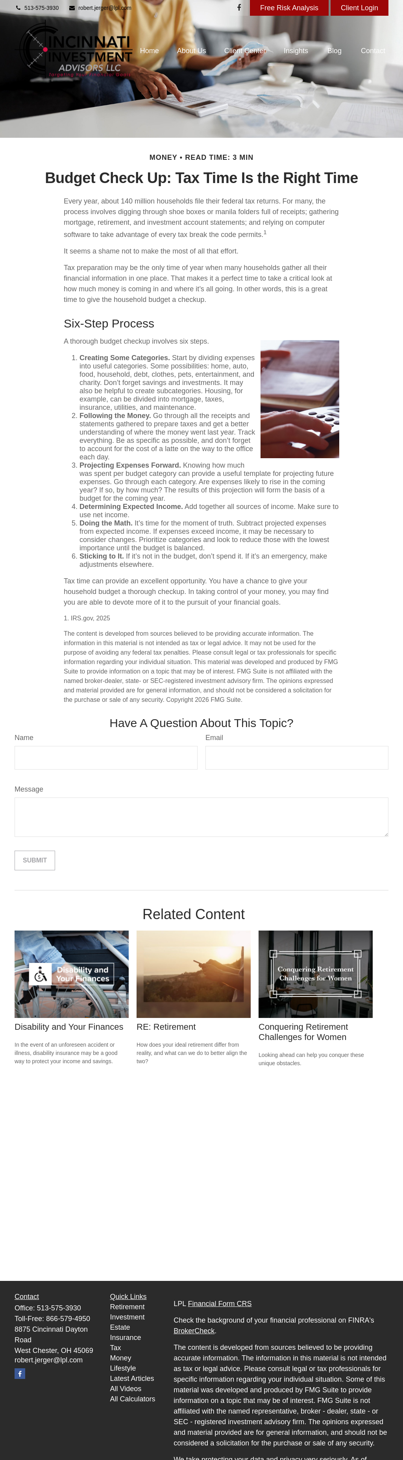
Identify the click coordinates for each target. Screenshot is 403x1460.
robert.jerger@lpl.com (99, 8)
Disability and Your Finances (69, 1027)
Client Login (359, 8)
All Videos (126, 1389)
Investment (127, 1317)
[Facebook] (239, 8)
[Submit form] (35, 860)
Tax (115, 1348)
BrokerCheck (194, 1331)
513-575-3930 (37, 8)
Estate (120, 1327)
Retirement (127, 1307)
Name (24, 738)
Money (120, 1358)
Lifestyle (123, 1368)
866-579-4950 (68, 1319)
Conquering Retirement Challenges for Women (303, 1032)
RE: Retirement (166, 1027)
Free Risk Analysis (289, 8)
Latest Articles (132, 1378)
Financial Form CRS (220, 1304)
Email (214, 738)
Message (29, 789)
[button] (149, 51)
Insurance (125, 1338)
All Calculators (132, 1399)
